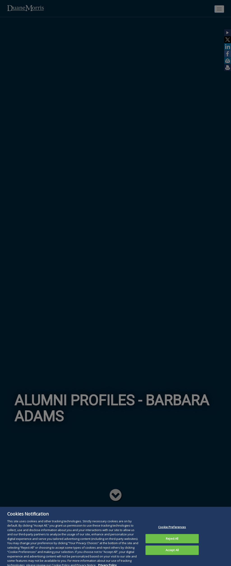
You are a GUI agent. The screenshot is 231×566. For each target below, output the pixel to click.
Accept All (172, 552)
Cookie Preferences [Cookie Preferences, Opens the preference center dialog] (172, 529)
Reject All (172, 541)
